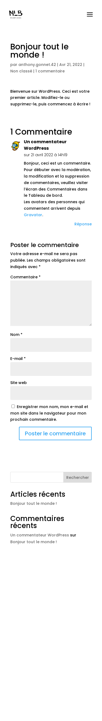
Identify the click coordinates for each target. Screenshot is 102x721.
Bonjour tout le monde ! (33, 503)
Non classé (21, 71)
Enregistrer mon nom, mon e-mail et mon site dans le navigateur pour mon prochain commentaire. (49, 413)
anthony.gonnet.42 (37, 64)
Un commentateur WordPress (45, 145)
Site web (18, 382)
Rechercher (77, 477)
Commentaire (25, 277)
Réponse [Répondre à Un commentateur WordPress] (83, 224)
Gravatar (33, 215)
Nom (16, 334)
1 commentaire (50, 71)
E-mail (18, 358)
